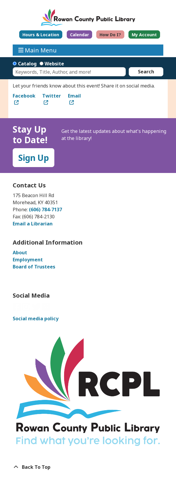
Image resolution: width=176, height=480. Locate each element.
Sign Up (33, 157)
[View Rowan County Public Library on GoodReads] (46, 308)
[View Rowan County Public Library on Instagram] (27, 308)
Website (54, 63)
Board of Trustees (34, 266)
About (20, 252)
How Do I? (110, 34)
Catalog (27, 63)
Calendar (79, 34)
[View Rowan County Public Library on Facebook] (17, 308)
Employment (28, 259)
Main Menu (37, 50)
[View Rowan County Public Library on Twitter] (37, 308)
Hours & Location (40, 34)
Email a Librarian (33, 223)
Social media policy (35, 318)
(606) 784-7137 (45, 209)
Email (74, 96)
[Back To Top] (88, 467)
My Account (144, 34)
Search (146, 71)
